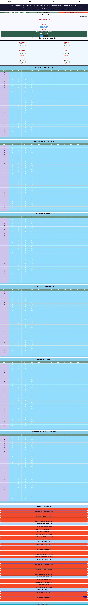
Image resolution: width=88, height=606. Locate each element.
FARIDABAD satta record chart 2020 (44, 592)
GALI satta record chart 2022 (44, 567)
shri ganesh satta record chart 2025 (44, 521)
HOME (9, 1)
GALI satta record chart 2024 (44, 531)
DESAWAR (22, 42)
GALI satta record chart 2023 (44, 549)
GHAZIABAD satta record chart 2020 (44, 595)
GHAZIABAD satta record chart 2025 (44, 511)
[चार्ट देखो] (66, 47)
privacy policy (41, 603)
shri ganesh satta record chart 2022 (44, 574)
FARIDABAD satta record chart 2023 (44, 544)
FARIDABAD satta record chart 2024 (44, 526)
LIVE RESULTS (44, 34)
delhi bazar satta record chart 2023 (44, 554)
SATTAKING (55, 1)
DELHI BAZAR (22, 59)
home (36, 603)
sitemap (51, 603)
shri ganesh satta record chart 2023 (44, 556)
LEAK (79, 1)
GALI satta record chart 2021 (44, 584)
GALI (66, 50)
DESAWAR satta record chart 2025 (44, 516)
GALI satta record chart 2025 (44, 514)
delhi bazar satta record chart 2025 (44, 519)
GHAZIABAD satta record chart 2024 (44, 529)
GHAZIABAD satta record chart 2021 (44, 582)
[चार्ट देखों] (22, 47)
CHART (29, 1)
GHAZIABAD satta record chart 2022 (44, 564)
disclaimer (47, 603)
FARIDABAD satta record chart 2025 (44, 509)
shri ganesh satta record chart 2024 (44, 539)
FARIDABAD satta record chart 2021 (44, 579)
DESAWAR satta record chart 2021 (44, 587)
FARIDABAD (66, 42)
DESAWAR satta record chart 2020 (44, 600)
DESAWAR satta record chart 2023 (44, 551)
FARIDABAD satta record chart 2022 (44, 562)
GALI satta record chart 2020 (44, 597)
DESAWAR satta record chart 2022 (44, 569)
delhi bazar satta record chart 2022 (44, 572)
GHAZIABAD (22, 50)
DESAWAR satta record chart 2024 (44, 534)
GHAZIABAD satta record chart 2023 (44, 546)
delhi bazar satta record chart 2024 (44, 536)
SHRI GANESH (66, 59)
